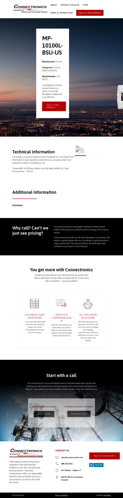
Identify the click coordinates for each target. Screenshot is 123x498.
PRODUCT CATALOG (70, 5)
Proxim (59, 61)
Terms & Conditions (61, 495)
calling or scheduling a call (33, 163)
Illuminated (107, 495)
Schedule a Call (77, 413)
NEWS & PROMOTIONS (62, 13)
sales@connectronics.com (72, 457)
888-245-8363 (45, 414)
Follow (98, 465)
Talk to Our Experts (52, 106)
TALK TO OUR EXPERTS (89, 13)
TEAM (85, 5)
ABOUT (54, 5)
